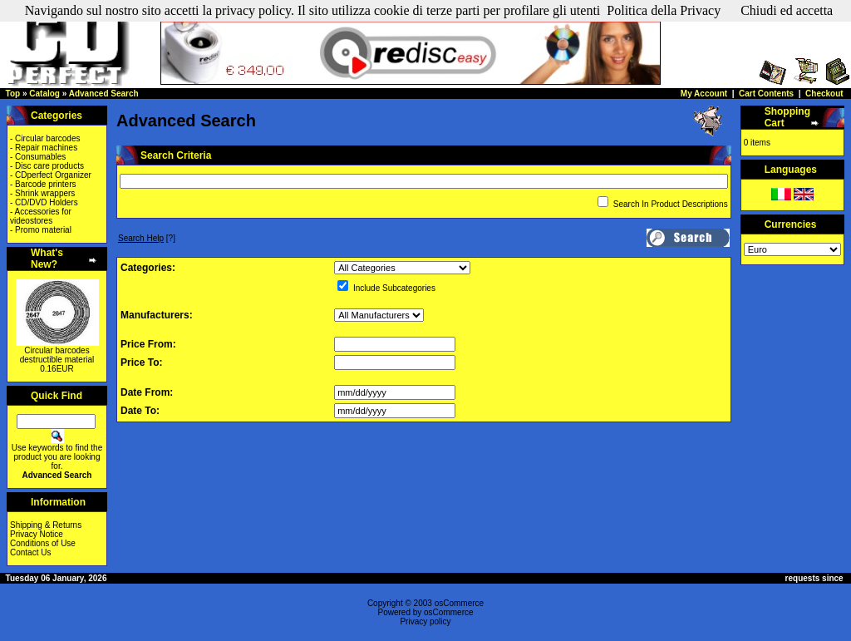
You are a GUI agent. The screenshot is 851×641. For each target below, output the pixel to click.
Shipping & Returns (45, 525)
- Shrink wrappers (42, 193)
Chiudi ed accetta (786, 10)
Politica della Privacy (664, 10)
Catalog (44, 93)
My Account (704, 93)
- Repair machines (43, 147)
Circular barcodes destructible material (57, 355)
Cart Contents (766, 93)
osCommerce (459, 603)
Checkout (824, 93)
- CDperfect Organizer (50, 175)
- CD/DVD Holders (44, 202)
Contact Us (30, 552)
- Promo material (40, 229)
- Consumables (38, 156)
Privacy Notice (36, 534)
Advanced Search (104, 93)
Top (13, 93)
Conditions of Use (43, 543)
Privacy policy (425, 621)
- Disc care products (47, 165)
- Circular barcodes (45, 138)
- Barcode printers (43, 184)
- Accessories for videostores (40, 216)
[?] (146, 238)
